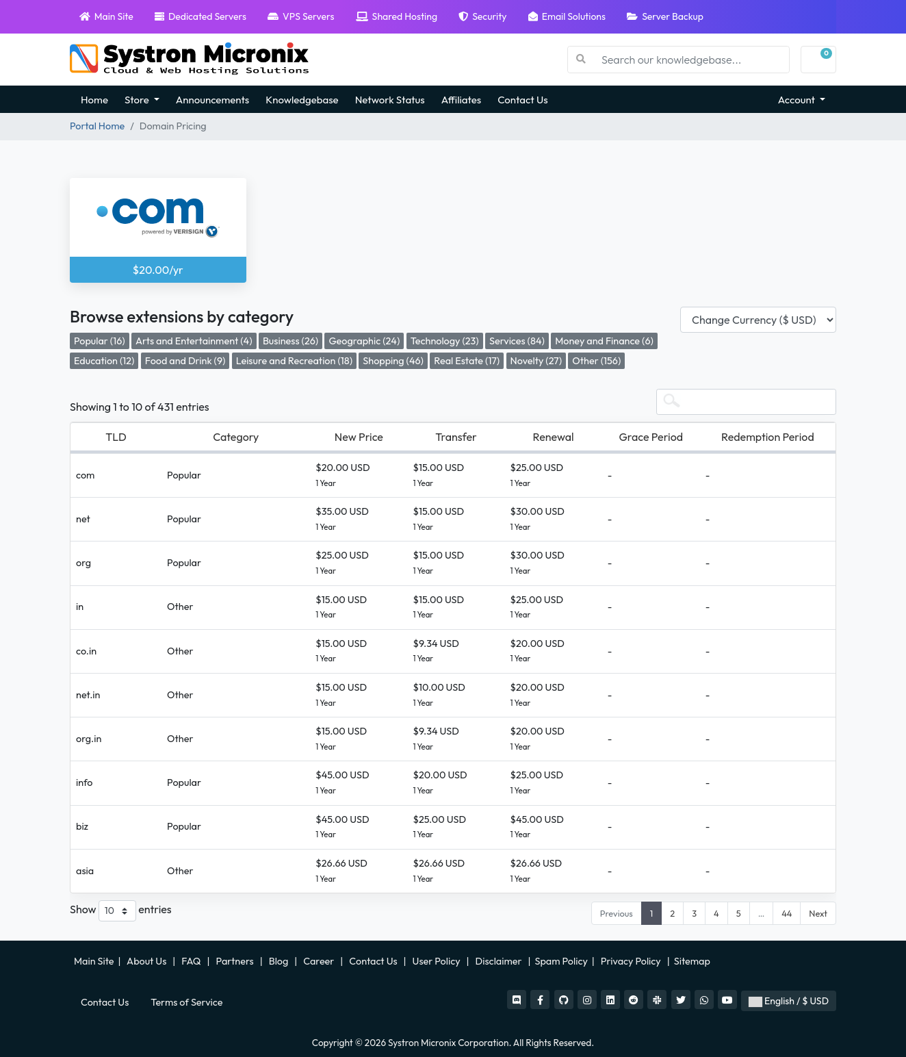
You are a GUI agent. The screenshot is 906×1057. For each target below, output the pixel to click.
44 (786, 913)
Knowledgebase (302, 99)
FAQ (192, 961)
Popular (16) (99, 341)
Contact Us (522, 99)
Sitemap (693, 961)
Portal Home (97, 126)
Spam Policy (561, 961)
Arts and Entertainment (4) (194, 341)
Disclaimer (499, 961)
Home (94, 99)
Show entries (121, 910)
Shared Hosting (396, 16)
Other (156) (596, 361)
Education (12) (104, 361)
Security (482, 16)
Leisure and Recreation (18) (294, 361)
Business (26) (290, 341)
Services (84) (517, 341)
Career (318, 961)
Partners (236, 961)
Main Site (106, 16)
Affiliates (461, 99)
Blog (280, 961)
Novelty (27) (536, 361)
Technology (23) (445, 341)
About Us (147, 961)
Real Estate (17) (467, 361)
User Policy (438, 961)
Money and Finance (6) (604, 341)
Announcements (212, 99)
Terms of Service (186, 1002)
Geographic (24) (364, 341)
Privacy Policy (632, 961)
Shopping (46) (393, 361)
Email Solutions (567, 16)
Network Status (390, 99)
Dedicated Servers (200, 16)
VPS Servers (301, 16)
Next (818, 913)
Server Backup (665, 16)
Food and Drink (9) (185, 361)
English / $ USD (789, 1001)
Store (138, 99)
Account (797, 99)
